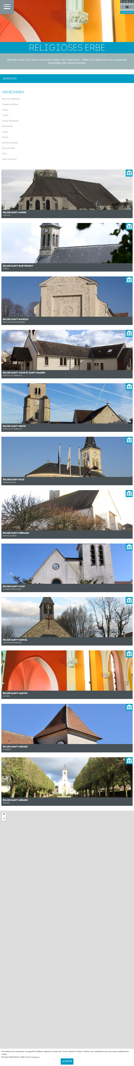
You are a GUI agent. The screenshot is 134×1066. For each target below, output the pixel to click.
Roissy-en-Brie (8, 148)
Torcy (4, 154)
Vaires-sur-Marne (9, 159)
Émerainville (7, 126)
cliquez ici (35, 1057)
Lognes (5, 132)
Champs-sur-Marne (10, 104)
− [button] (4, 818)
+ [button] (4, 814)
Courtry (5, 115)
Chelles (5, 110)
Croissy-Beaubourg (10, 121)
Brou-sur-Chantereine (11, 99)
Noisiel (5, 137)
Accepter (67, 1061)
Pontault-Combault (10, 143)
